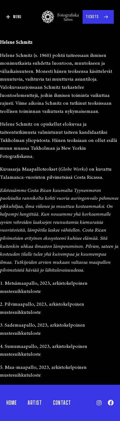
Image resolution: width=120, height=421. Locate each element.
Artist (35, 403)
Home (11, 403)
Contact (62, 403)
